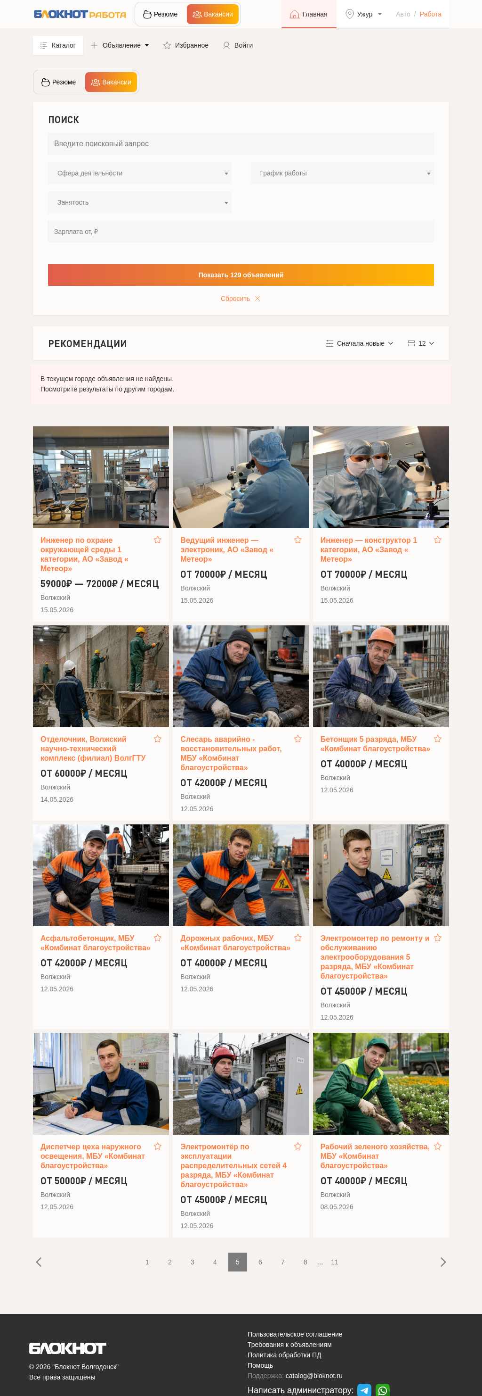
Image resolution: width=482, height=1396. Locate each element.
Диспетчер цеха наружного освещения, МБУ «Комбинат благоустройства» (92, 1156)
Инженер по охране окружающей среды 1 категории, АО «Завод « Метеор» (84, 554)
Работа (431, 14)
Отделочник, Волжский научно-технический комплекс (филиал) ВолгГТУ (92, 748)
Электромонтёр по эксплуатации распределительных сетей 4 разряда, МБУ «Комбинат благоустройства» (233, 1165)
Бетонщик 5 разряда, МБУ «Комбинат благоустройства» (376, 744)
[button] (119, 45)
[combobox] (140, 173)
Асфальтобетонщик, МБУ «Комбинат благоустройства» (95, 943)
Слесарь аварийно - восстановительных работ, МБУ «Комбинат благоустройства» (230, 753)
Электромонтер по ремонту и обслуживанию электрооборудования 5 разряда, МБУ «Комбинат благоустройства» (375, 957)
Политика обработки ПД (284, 1355)
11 (334, 1262)
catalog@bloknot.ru (314, 1375)
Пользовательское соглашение (295, 1334)
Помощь (260, 1365)
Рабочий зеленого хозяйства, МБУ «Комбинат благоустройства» (375, 1156)
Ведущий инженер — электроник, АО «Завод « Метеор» (226, 549)
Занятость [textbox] (72, 202)
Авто (403, 14)
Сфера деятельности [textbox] (89, 173)
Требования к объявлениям (290, 1344)
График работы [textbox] (283, 173)
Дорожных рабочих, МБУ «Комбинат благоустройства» (235, 943)
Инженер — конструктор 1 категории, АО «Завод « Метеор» (369, 549)
